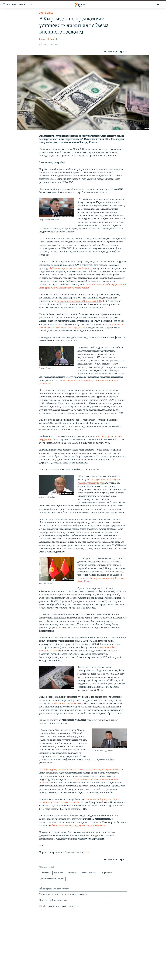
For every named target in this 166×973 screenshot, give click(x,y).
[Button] (110, 52)
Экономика (46, 13)
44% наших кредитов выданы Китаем (69, 268)
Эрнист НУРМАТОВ (48, 39)
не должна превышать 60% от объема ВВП (79, 301)
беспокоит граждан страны (68, 703)
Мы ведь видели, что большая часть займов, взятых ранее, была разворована (79, 769)
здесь (86, 852)
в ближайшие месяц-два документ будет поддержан (77, 825)
